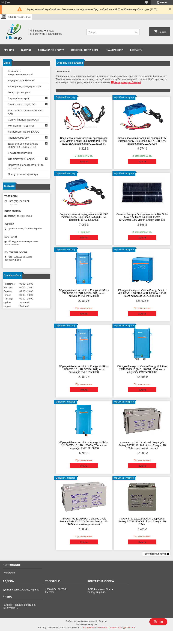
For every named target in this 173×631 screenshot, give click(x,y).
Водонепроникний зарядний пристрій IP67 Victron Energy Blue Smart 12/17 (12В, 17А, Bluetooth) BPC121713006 (142, 141)
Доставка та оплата (51, 50)
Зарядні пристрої (18, 98)
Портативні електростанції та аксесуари (26, 166)
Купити (84, 161)
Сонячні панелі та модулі (23, 119)
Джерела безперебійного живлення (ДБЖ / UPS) (23, 145)
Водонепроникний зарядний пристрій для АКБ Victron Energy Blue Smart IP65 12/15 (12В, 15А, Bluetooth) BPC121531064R (84, 141)
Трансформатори (18, 137)
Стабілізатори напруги (21, 158)
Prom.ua (103, 621)
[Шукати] (136, 32)
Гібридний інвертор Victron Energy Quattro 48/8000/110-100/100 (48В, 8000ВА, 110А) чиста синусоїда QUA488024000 (142, 293)
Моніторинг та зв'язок (21, 125)
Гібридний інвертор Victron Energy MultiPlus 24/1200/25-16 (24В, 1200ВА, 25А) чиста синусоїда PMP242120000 (142, 369)
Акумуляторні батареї (127, 82)
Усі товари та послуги (155, 553)
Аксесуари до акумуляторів (24, 86)
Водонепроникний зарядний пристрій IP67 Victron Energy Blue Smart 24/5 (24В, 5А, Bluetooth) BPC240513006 (84, 217)
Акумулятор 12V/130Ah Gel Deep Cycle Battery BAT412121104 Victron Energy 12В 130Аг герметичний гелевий (142, 445)
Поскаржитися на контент (94, 627)
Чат (158, 621)
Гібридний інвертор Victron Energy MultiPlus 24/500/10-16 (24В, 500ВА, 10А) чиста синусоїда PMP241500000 (84, 293)
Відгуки (26, 50)
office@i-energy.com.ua (20, 216)
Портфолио (9, 572)
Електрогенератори (20, 152)
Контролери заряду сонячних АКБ (26, 112)
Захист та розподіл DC (22, 104)
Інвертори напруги (19, 92)
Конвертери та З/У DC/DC (24, 131)
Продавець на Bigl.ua (86, 624)
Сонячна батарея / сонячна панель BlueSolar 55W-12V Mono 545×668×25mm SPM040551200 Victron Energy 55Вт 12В (142, 217)
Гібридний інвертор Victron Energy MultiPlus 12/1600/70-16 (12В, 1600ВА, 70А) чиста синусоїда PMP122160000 (84, 445)
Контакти (136, 50)
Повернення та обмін (85, 50)
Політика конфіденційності (122, 627)
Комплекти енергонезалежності (20, 73)
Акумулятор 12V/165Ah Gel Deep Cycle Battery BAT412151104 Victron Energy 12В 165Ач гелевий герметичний (84, 521)
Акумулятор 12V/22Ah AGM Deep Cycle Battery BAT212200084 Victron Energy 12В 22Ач (142, 521)
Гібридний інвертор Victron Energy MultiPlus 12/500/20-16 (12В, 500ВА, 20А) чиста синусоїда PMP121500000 (84, 369)
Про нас (9, 50)
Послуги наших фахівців (23, 174)
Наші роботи (114, 50)
